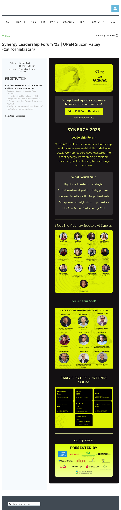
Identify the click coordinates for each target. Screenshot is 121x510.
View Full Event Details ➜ (83, 111)
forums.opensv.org (83, 117)
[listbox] (107, 35)
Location (12, 69)
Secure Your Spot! (84, 301)
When (13, 62)
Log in (115, 8)
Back (7, 35)
